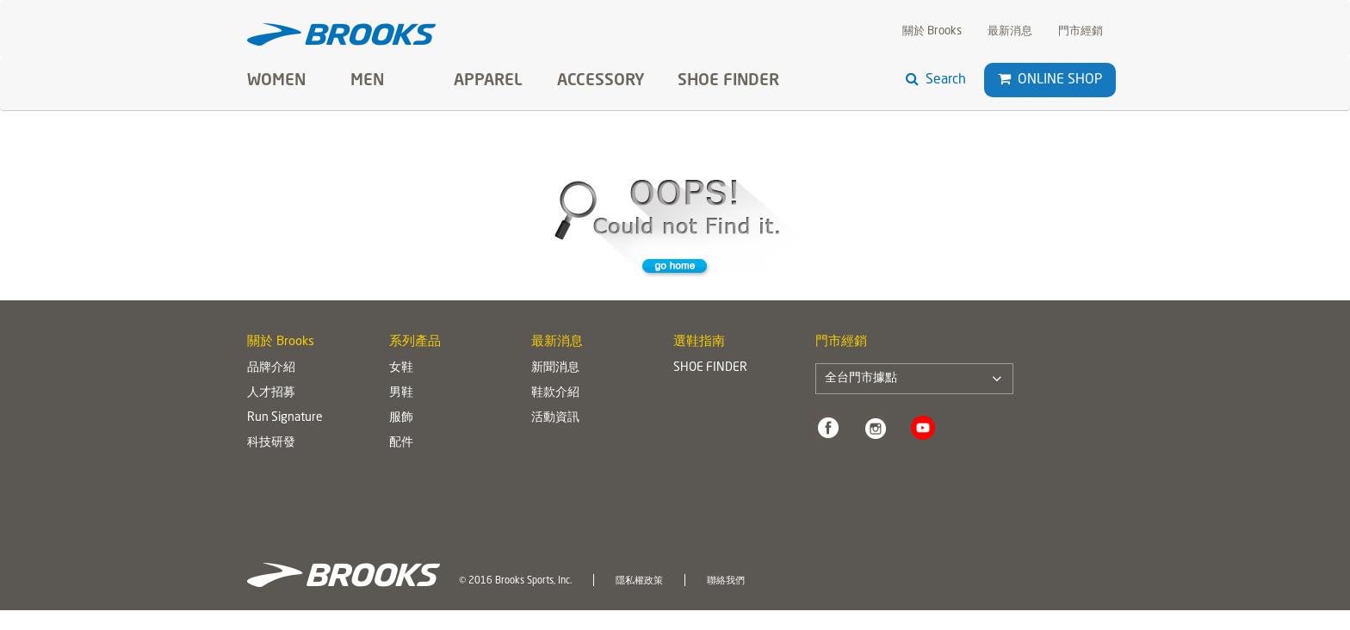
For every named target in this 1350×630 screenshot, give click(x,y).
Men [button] (367, 81)
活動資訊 (555, 417)
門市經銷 (1080, 31)
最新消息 (1010, 31)
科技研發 (271, 442)
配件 (401, 442)
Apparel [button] (488, 81)
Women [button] (276, 81)
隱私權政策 (639, 581)
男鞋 (401, 392)
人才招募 (271, 392)
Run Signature (285, 417)
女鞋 (401, 367)
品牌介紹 (271, 367)
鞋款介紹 (555, 392)
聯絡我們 (726, 581)
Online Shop (1050, 79)
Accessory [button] (601, 81)
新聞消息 (555, 367)
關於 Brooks (932, 31)
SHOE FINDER (728, 81)
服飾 (401, 417)
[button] (1004, 79)
